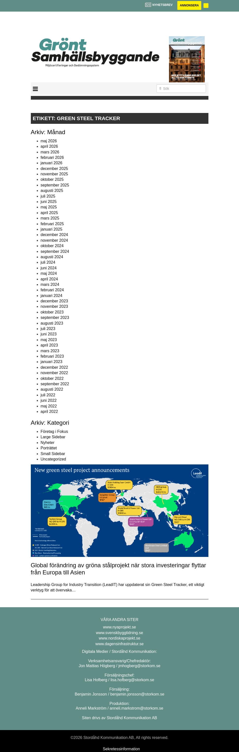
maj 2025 (49, 207)
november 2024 (54, 240)
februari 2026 (52, 157)
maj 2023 (49, 340)
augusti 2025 (52, 190)
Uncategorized (53, 459)
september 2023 (55, 317)
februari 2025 (52, 224)
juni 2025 (49, 202)
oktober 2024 (52, 246)
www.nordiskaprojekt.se (119, 638)
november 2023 (54, 306)
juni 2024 (49, 268)
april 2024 (49, 279)
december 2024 (54, 235)
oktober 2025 (52, 179)
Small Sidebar (53, 454)
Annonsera (189, 5)
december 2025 (54, 168)
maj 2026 (49, 141)
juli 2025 (48, 196)
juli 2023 (48, 329)
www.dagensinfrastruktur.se (119, 644)
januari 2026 (51, 163)
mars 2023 (50, 351)
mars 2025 (50, 218)
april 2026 (49, 146)
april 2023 (49, 345)
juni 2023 (49, 334)
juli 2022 (48, 395)
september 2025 (55, 185)
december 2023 (54, 301)
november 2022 (54, 373)
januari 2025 (51, 229)
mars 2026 (50, 152)
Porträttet (49, 448)
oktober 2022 (52, 378)
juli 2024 (48, 262)
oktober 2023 (52, 312)
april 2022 (49, 411)
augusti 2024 (52, 257)
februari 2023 (52, 356)
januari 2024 (51, 295)
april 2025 (49, 213)
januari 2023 (51, 362)
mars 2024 (50, 284)
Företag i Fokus (54, 431)
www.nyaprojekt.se (119, 627)
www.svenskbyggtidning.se (119, 633)
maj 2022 (49, 406)
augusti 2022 (52, 389)
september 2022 (55, 384)
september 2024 (55, 251)
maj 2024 (49, 273)
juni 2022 (49, 400)
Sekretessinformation (121, 749)
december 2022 (54, 367)
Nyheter (48, 442)
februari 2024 (52, 290)
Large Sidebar (53, 437)
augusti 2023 (52, 323)
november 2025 (54, 174)
